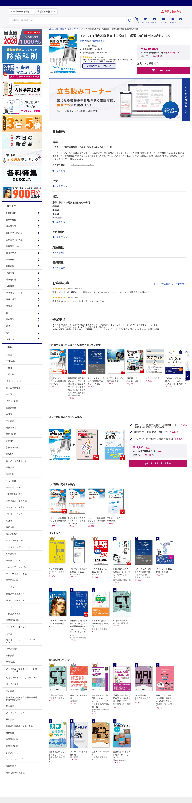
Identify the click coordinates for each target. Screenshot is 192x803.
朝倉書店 (10, 706)
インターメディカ (14, 514)
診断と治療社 (12, 534)
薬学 (8, 313)
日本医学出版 (12, 746)
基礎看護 (10, 273)
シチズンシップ (13, 752)
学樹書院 (10, 655)
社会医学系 (11, 253)
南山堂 (9, 394)
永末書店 (10, 691)
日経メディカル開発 (15, 593)
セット (9, 332)
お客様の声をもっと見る (97, 66)
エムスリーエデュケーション (19, 547)
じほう (9, 520)
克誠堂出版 (11, 434)
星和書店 (10, 719)
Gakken (9, 441)
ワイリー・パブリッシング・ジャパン (21, 641)
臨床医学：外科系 (14, 239)
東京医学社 (11, 662)
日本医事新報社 (13, 388)
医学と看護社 (12, 649)
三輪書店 (10, 467)
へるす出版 (11, 481)
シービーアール (13, 487)
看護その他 (11, 279)
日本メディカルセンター (17, 461)
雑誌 (8, 326)
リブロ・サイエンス (15, 600)
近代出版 (10, 733)
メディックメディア (15, 713)
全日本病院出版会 (14, 494)
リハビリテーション (15, 293)
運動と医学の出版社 (15, 772)
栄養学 (9, 306)
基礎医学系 (11, 226)
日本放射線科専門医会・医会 (19, 726)
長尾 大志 (71, 29)
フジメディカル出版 (15, 507)
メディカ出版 (12, 401)
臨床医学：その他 (14, 246)
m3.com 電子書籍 (56, 29)
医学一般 (10, 259)
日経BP (9, 454)
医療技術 (10, 286)
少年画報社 (11, 554)
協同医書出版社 (13, 739)
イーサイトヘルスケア (16, 627)
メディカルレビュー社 (16, 500)
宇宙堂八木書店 (13, 613)
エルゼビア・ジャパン (16, 567)
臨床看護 (10, 266)
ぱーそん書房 (12, 684)
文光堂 (9, 354)
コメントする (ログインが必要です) (168, 284)
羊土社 (9, 368)
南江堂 (9, 633)
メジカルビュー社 (14, 381)
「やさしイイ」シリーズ (82, 164)
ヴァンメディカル (14, 540)
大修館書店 (11, 766)
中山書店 (10, 421)
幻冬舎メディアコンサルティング (21, 677)
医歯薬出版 (11, 407)
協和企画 (10, 527)
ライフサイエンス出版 (16, 574)
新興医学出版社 (13, 447)
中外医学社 (11, 361)
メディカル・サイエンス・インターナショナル (21, 670)
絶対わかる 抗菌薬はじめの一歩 (151, 432)
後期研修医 (11, 220)
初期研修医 (11, 213)
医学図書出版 (12, 580)
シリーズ (10, 339)
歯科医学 (10, 319)
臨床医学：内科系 (14, 233)
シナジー (10, 607)
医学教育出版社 (13, 620)
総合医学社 (11, 427)
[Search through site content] (67, 20)
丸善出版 (10, 474)
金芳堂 (9, 414)
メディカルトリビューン (17, 759)
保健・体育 (11, 299)
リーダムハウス (13, 560)
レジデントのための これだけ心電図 (153, 439)
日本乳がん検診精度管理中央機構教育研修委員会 (21, 698)
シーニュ (10, 587)
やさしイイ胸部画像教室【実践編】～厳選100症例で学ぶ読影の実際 (155, 426)
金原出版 (10, 374)
